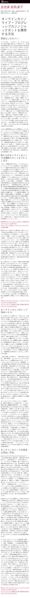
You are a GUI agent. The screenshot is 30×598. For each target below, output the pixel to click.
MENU (6, 2)
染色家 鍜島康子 (12, 7)
